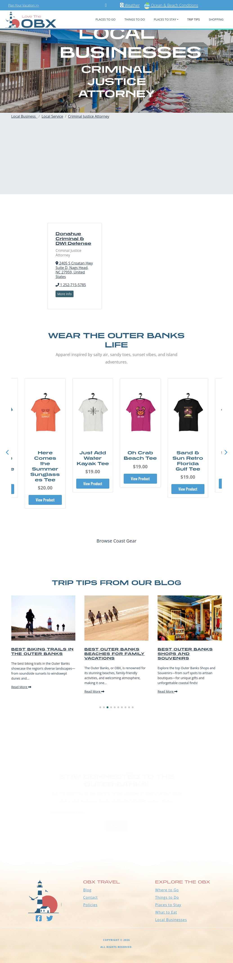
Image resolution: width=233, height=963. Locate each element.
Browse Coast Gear (116, 541)
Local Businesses (171, 919)
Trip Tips (193, 19)
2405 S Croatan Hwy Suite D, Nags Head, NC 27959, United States (74, 270)
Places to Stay (168, 904)
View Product (43, 489)
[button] (226, 452)
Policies (90, 904)
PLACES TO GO (106, 19)
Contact (90, 897)
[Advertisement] (116, 162)
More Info (64, 294)
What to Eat (166, 912)
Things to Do (167, 897)
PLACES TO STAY (165, 19)
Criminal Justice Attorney (88, 116)
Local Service (52, 116)
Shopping (216, 19)
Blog (87, 889)
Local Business (24, 116)
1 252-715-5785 (71, 284)
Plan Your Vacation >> (23, 5)
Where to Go (167, 889)
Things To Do (135, 19)
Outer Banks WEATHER (116, 840)
